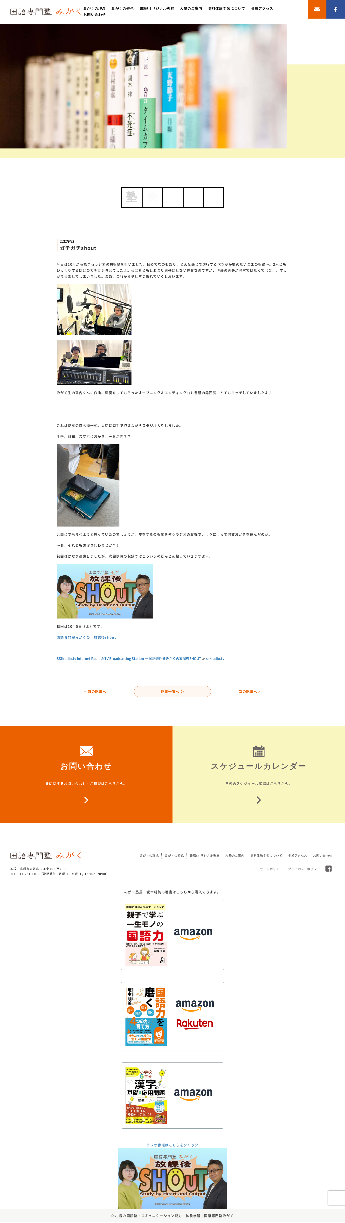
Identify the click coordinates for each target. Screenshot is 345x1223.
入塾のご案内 (191, 8)
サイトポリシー (271, 870)
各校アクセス (262, 8)
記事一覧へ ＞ (172, 691)
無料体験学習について (226, 8)
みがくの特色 (122, 8)
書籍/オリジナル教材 (157, 8)
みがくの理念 (94, 8)
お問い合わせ (94, 14)
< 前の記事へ (95, 691)
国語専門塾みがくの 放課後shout (86, 637)
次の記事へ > (250, 691)
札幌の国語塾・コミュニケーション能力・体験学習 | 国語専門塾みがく (174, 1216)
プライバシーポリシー (304, 870)
